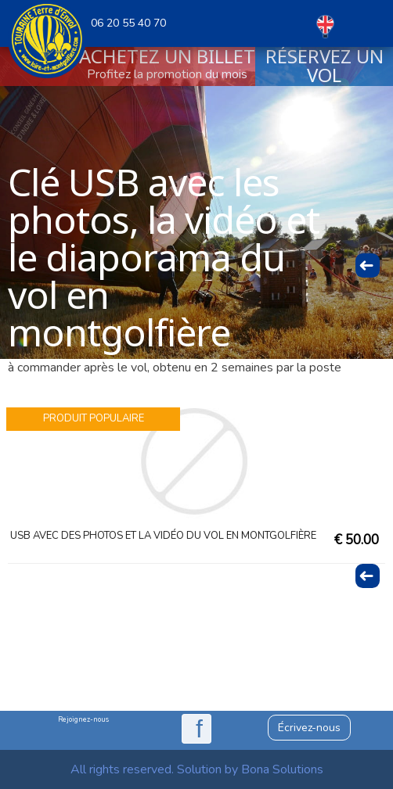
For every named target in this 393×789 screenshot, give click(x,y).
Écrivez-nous (309, 727)
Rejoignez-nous (83, 719)
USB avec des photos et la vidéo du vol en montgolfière (163, 536)
